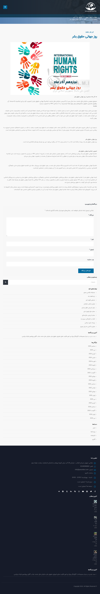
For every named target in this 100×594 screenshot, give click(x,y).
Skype (75, 491)
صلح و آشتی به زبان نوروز (87, 327)
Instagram (79, 491)
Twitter (91, 491)
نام (92, 240)
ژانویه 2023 (92, 380)
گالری (93, 439)
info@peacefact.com (81, 470)
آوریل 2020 (92, 403)
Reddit (62, 491)
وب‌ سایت (90, 260)
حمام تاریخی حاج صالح (88, 315)
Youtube (83, 491)
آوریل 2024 (92, 354)
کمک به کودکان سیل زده (88, 319)
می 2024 (92, 350)
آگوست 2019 (91, 411)
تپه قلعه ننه (91, 296)
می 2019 (92, 418)
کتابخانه (93, 436)
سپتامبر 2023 (91, 369)
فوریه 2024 (92, 361)
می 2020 (92, 399)
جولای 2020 (91, 392)
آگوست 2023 (91, 373)
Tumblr (66, 491)
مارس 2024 (92, 358)
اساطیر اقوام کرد (90, 300)
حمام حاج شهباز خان (89, 312)
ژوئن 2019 (92, 414)
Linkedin (71, 491)
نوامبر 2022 (92, 388)
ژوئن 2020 (92, 395)
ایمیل (91, 250)
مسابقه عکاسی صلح (89, 293)
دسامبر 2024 (91, 346)
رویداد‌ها (93, 432)
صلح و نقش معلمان (89, 304)
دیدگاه (91, 215)
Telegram (58, 491)
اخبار (94, 428)
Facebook (95, 491)
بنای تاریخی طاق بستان (88, 308)
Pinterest (87, 491)
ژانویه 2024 (92, 365)
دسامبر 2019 (91, 407)
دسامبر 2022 (91, 384)
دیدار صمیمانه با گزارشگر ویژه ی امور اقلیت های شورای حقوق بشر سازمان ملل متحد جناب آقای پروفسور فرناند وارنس (53, 336)
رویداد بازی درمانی (90, 323)
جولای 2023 (91, 377)
